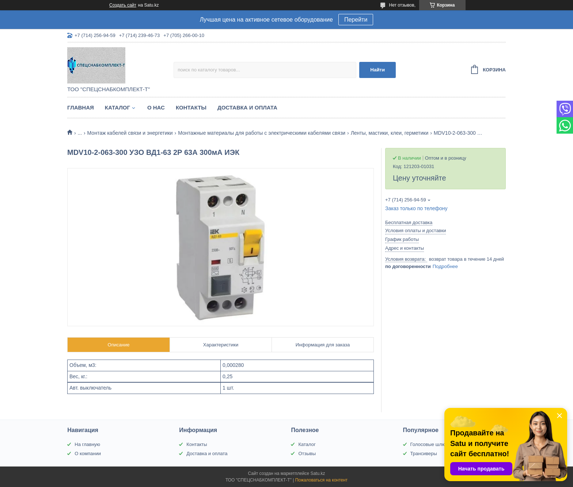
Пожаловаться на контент (321, 480)
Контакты (191, 107)
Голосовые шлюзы (430, 444)
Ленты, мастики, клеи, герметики (390, 133)
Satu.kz (317, 473)
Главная (80, 107)
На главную (87, 444)
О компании (88, 453)
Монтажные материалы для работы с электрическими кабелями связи (261, 133)
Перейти (355, 19)
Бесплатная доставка (408, 222)
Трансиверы (423, 453)
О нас (156, 107)
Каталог (117, 107)
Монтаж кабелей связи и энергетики (130, 133)
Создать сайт (122, 5)
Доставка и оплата (247, 107)
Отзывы (307, 453)
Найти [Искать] (377, 70)
